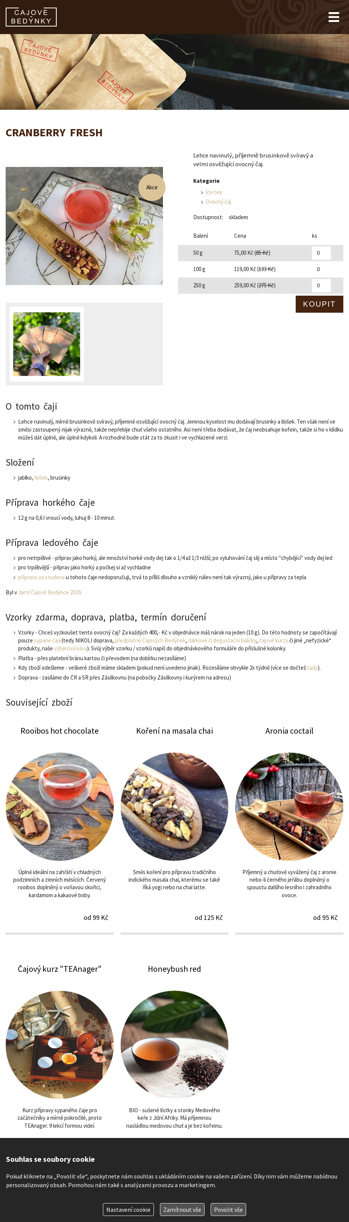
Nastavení (128, 1209)
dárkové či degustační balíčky (222, 640)
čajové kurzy (273, 640)
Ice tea (214, 192)
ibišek (41, 477)
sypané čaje (48, 640)
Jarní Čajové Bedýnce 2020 (49, 592)
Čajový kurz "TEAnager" (60, 1068)
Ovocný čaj (218, 201)
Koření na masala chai (175, 829)
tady (312, 667)
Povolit (228, 1209)
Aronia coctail (289, 829)
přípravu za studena (41, 577)
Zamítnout (182, 1209)
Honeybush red (175, 1068)
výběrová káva (70, 648)
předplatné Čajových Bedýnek (150, 640)
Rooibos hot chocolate (60, 829)
